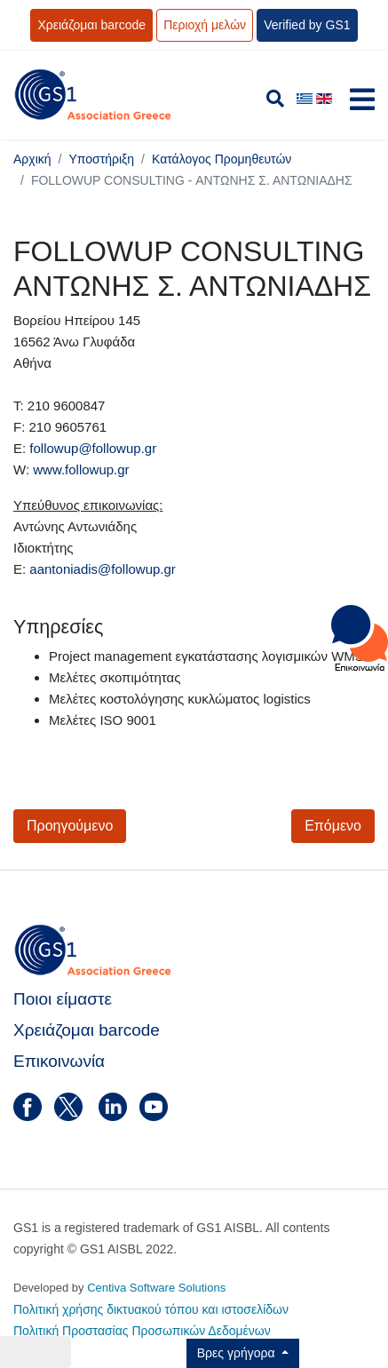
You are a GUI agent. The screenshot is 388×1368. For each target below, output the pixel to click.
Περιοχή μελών (204, 25)
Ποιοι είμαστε (62, 999)
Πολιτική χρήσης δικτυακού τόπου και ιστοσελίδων (151, 1309)
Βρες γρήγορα (238, 1353)
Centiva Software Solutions (156, 1287)
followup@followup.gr (92, 448)
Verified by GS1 (307, 25)
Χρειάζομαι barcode (91, 25)
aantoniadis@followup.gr (102, 569)
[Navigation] (362, 104)
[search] (275, 99)
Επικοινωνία (59, 1061)
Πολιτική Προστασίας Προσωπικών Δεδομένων (142, 1331)
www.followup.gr (81, 469)
